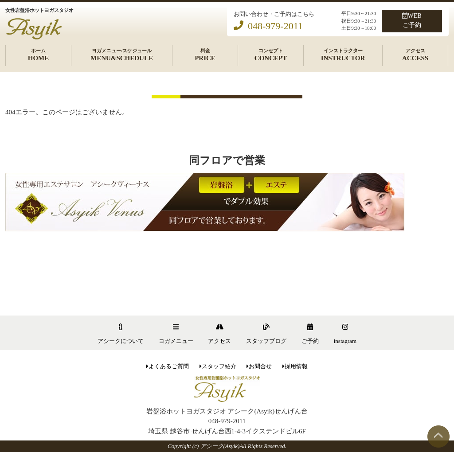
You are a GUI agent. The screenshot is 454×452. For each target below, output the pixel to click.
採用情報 (295, 366)
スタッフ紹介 (218, 366)
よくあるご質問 (167, 366)
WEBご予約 (411, 20)
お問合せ (259, 366)
